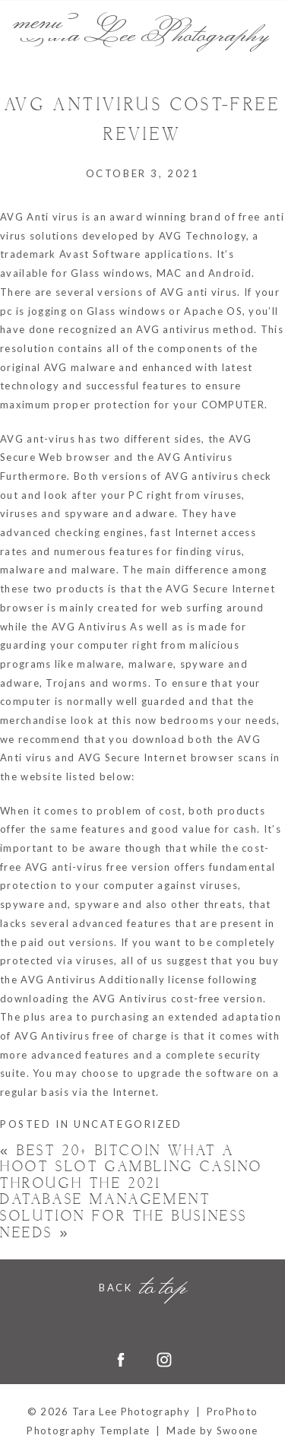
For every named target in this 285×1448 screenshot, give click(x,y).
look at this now (114, 720)
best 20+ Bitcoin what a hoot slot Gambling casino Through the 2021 (131, 1167)
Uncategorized (128, 1124)
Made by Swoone (212, 1430)
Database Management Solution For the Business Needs (124, 1216)
